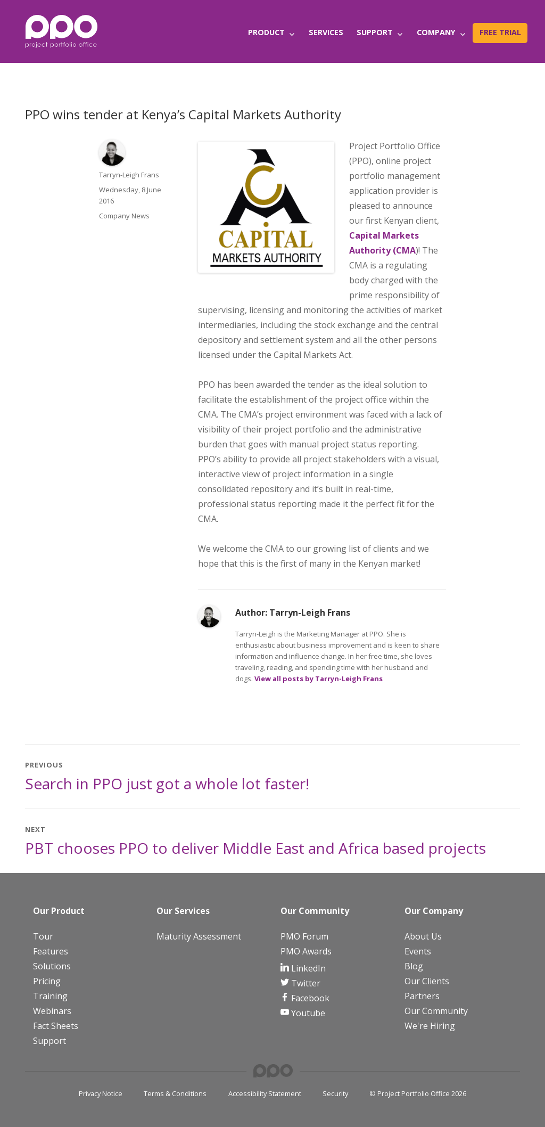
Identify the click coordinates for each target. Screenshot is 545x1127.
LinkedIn (307, 968)
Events (417, 951)
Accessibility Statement (264, 1093)
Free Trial (500, 32)
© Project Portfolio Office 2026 (417, 1093)
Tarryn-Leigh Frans (129, 174)
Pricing (47, 981)
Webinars (52, 1011)
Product (266, 32)
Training (50, 996)
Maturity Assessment (198, 936)
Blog (413, 966)
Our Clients (426, 981)
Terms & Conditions (175, 1093)
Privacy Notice (100, 1093)
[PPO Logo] (61, 31)
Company (436, 32)
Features (50, 951)
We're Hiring (429, 1026)
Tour (43, 936)
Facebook (309, 998)
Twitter (304, 983)
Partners (422, 996)
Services (326, 32)
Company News (124, 215)
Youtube (307, 1013)
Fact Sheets (55, 1026)
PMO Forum (304, 936)
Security (335, 1093)
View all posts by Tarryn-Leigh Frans (318, 678)
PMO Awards (306, 951)
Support (375, 32)
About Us (423, 936)
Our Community (436, 1011)
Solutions (52, 966)
